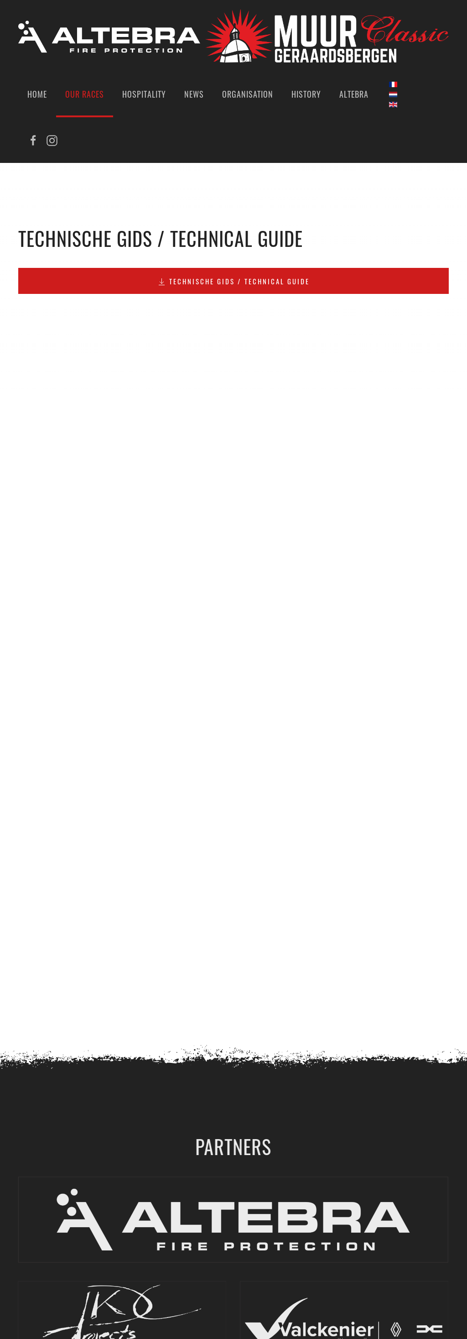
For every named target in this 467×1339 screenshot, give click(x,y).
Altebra (353, 94)
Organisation (247, 94)
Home (37, 94)
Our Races (84, 94)
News (194, 94)
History (306, 94)
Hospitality (144, 94)
